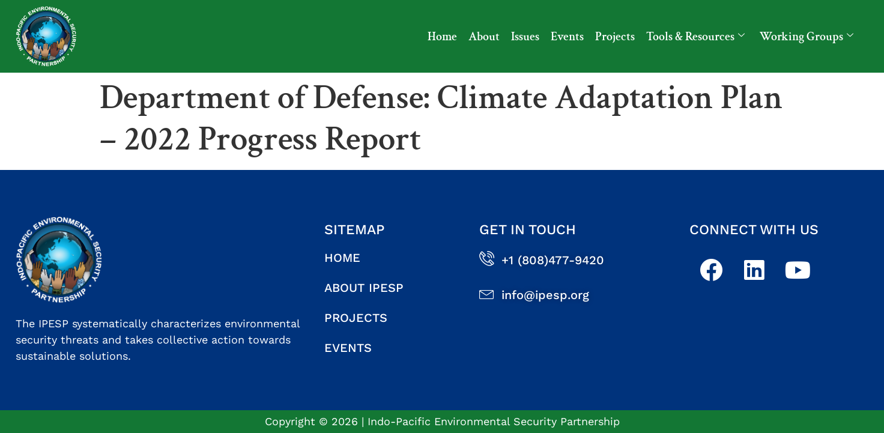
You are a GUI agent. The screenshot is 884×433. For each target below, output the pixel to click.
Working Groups (806, 36)
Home (442, 36)
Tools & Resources (695, 36)
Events (567, 36)
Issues (525, 36)
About (484, 36)
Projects (615, 36)
